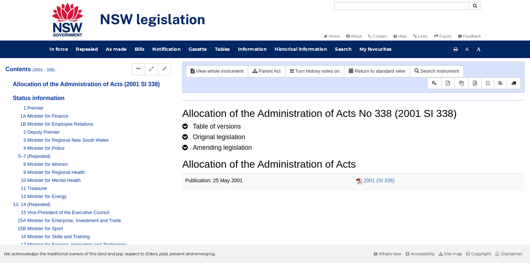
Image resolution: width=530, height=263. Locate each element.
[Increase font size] (479, 49)
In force (58, 49)
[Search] (401, 6)
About (354, 36)
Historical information (301, 49)
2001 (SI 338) (379, 180)
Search (343, 49)
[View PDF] (448, 83)
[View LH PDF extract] (461, 83)
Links (420, 36)
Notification (166, 49)
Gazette (198, 49)
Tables (222, 49)
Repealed (87, 49)
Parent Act (267, 71)
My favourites (375, 49)
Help (400, 36)
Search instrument (436, 71)
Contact (377, 36)
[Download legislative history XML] (475, 83)
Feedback (469, 36)
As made (116, 49)
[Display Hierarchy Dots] (138, 69)
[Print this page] (455, 49)
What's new (388, 253)
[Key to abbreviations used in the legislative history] (434, 83)
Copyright (478, 253)
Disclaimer (508, 253)
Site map (450, 253)
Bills (140, 49)
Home (332, 36)
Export (442, 36)
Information (252, 49)
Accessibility (420, 253)
